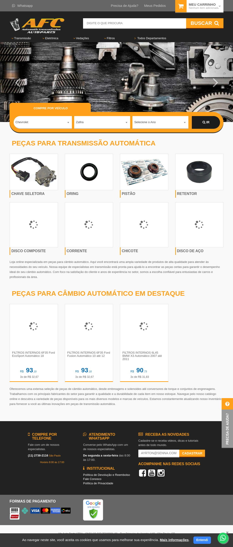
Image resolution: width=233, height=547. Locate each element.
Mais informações (174, 540)
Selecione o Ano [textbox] (145, 122)
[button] (17, 82)
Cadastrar (192, 453)
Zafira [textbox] (80, 122)
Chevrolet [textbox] (21, 122)
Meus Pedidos (155, 6)
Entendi (202, 540)
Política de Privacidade (98, 483)
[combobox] (43, 122)
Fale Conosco (92, 479)
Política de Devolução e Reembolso (106, 475)
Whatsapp (22, 6)
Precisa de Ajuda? (124, 6)
